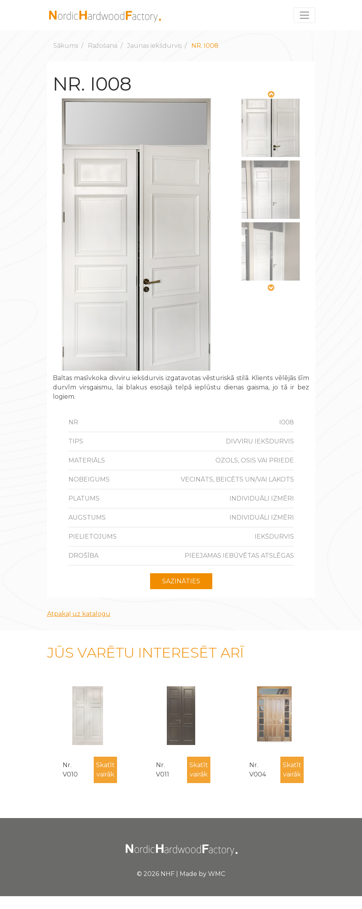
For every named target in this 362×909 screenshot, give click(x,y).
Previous (270, 95)
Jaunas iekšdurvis (154, 45)
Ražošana (102, 45)
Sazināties (181, 581)
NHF (168, 874)
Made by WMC (202, 874)
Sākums (65, 45)
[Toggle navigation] (304, 15)
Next (270, 288)
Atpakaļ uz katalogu (78, 614)
